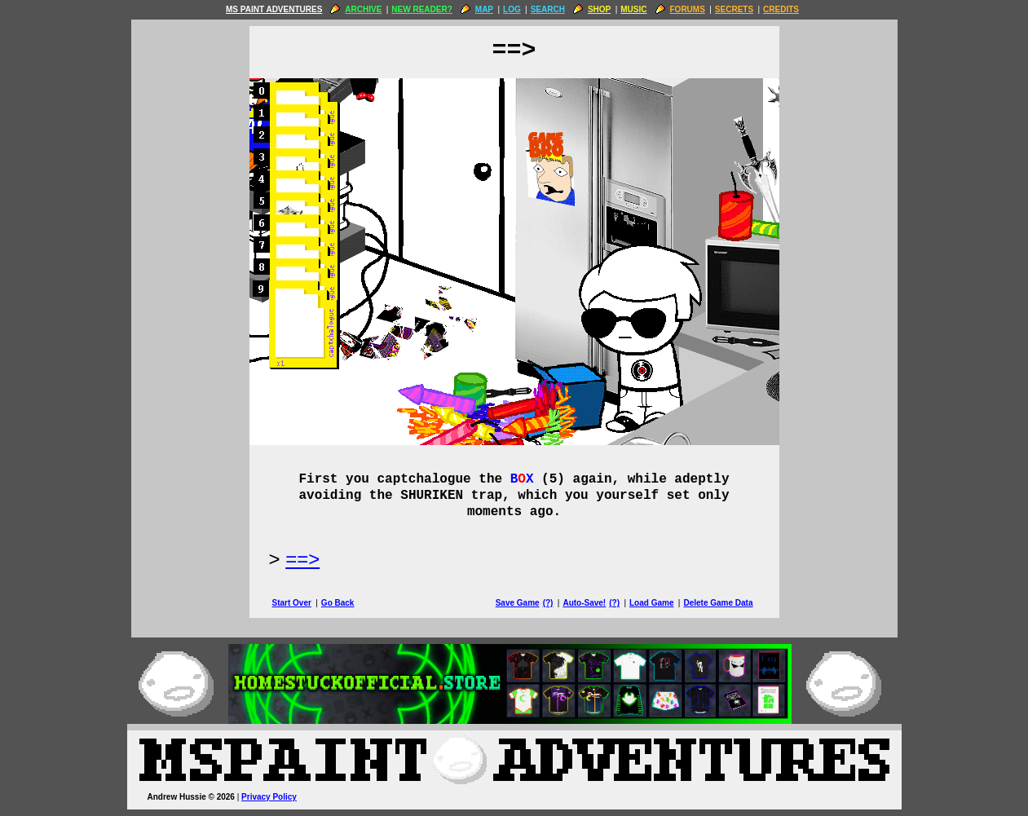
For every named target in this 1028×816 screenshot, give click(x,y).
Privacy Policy (269, 796)
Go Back (338, 602)
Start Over (291, 602)
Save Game (518, 602)
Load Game (651, 602)
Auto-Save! (584, 602)
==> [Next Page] (302, 559)
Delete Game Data (717, 602)
